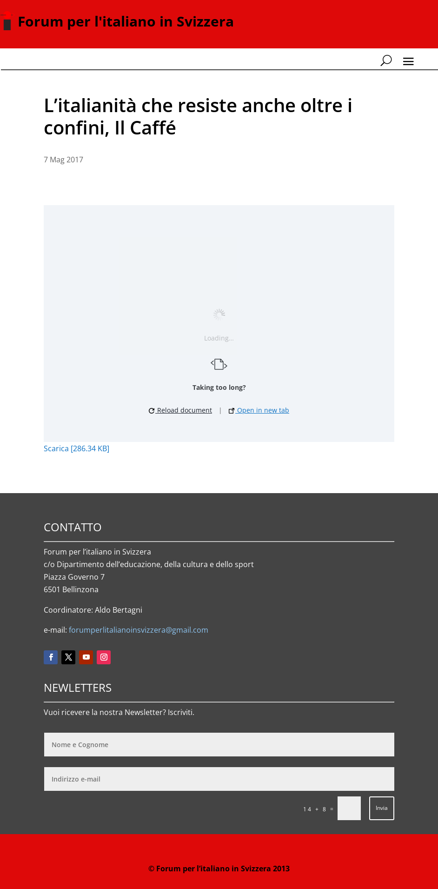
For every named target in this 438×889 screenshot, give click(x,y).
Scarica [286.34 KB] (76, 448)
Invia (382, 808)
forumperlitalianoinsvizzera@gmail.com (138, 630)
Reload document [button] (180, 410)
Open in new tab (259, 410)
